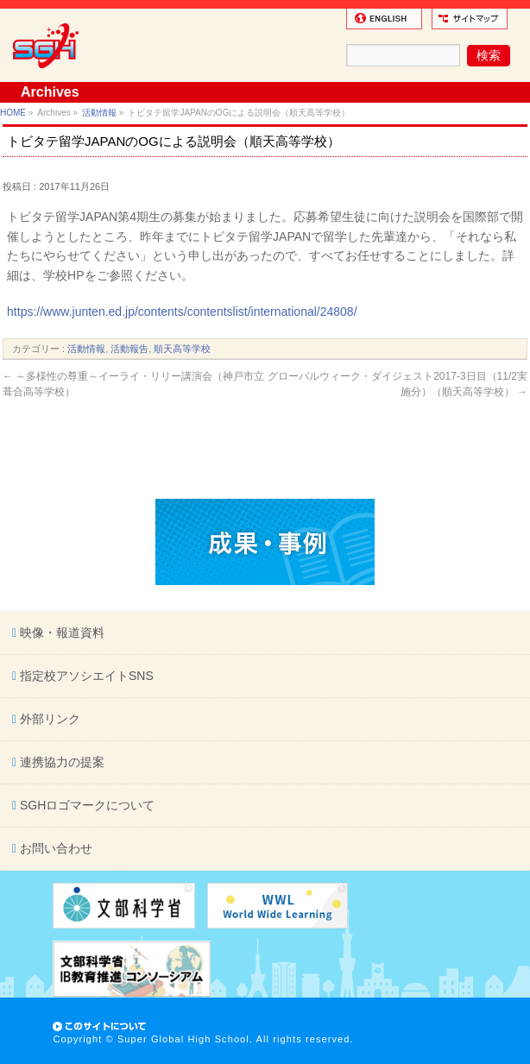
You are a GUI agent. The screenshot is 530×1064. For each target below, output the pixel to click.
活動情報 (99, 112)
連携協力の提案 (60, 762)
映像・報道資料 (60, 632)
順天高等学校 (182, 348)
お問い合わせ (54, 848)
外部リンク (48, 719)
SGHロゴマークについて (85, 805)
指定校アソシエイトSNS (85, 676)
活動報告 (129, 348)
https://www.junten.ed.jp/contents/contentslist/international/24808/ (181, 311)
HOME (13, 112)
